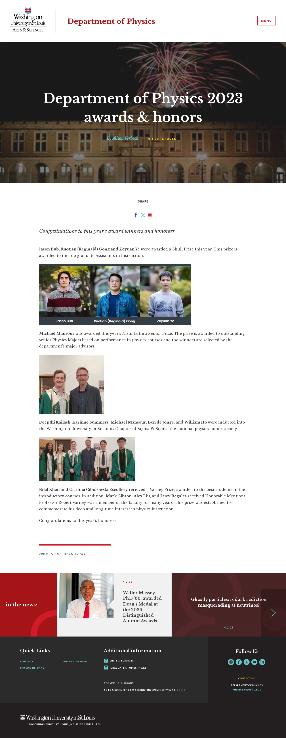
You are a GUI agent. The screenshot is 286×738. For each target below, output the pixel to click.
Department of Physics (114, 21)
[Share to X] (143, 216)
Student (170, 138)
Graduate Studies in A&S (125, 667)
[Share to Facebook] (135, 215)
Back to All (75, 554)
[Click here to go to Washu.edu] (57, 720)
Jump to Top (51, 554)
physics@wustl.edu (246, 689)
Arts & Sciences (119, 660)
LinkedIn (262, 662)
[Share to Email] (150, 215)
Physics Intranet (33, 667)
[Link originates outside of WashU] (114, 605)
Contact (27, 661)
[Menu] (266, 21)
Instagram (231, 662)
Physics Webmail (75, 661)
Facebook (238, 662)
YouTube (254, 662)
